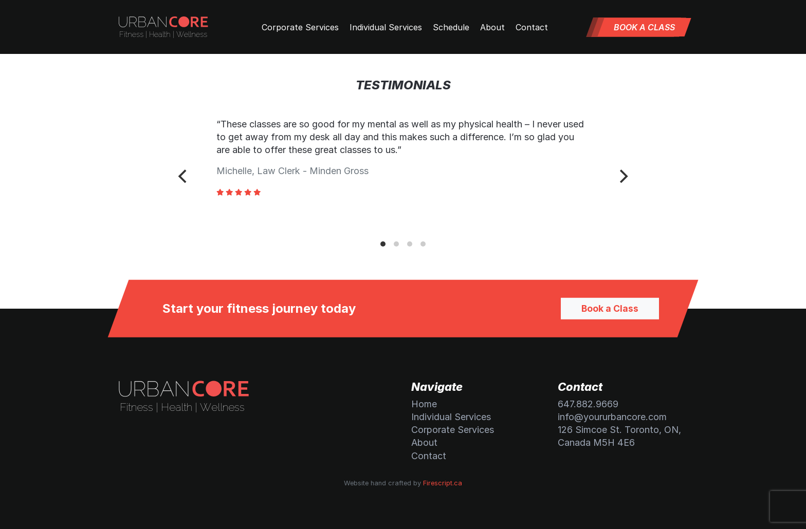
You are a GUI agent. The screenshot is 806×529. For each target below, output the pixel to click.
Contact (532, 27)
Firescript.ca (442, 483)
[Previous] (183, 176)
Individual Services (386, 27)
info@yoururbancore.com (612, 416)
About (492, 27)
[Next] (622, 176)
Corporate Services (300, 27)
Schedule (451, 27)
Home (424, 404)
